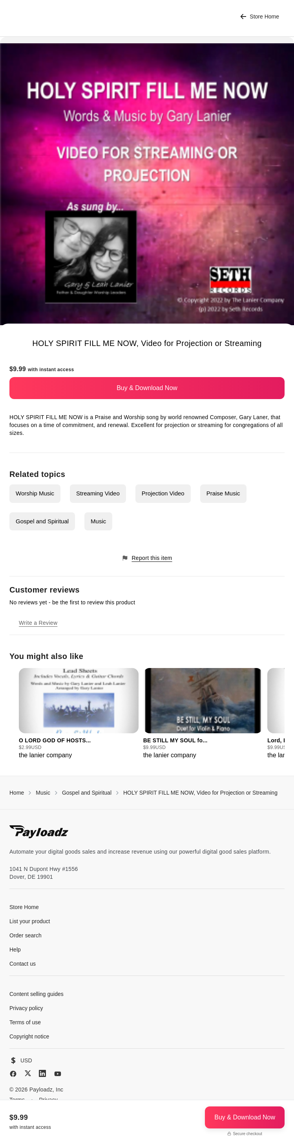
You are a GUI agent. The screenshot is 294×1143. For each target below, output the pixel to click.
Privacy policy (26, 1008)
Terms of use (25, 1022)
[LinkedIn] (42, 1073)
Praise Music (223, 493)
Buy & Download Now (147, 388)
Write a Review (38, 623)
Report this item (147, 558)
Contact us (22, 964)
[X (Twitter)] (28, 1073)
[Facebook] (13, 1074)
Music (98, 521)
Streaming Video (98, 493)
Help (15, 949)
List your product (29, 921)
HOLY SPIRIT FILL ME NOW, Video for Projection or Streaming (200, 793)
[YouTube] (58, 1074)
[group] (79, 714)
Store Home (259, 16)
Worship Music (35, 493)
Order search (25, 935)
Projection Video (163, 493)
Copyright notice (29, 1036)
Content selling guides (36, 994)
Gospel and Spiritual (42, 521)
